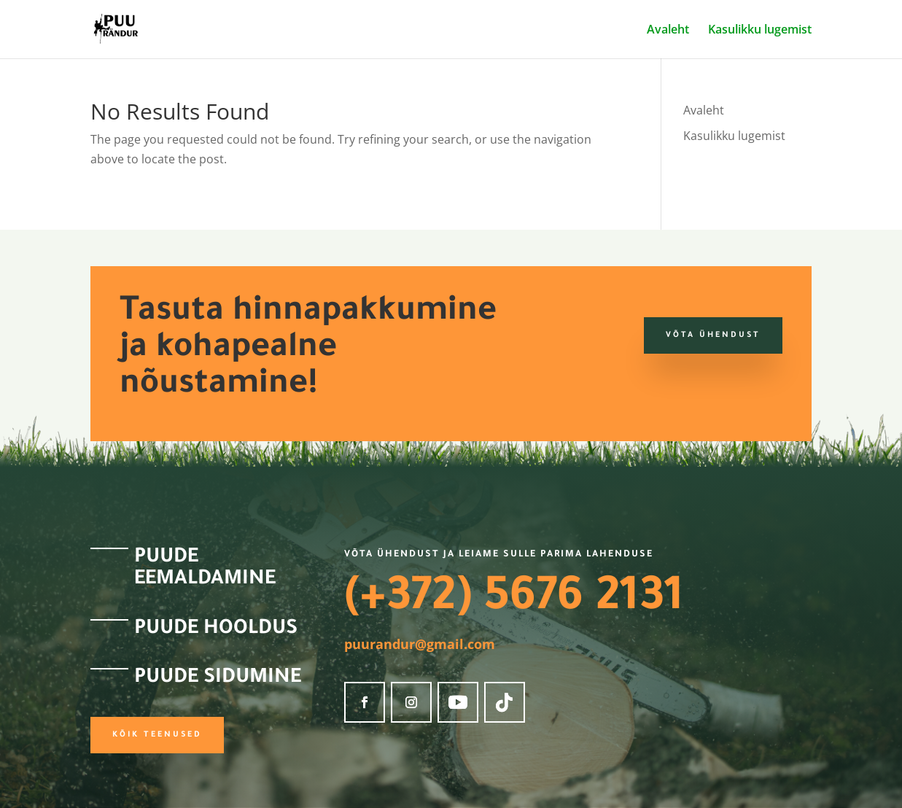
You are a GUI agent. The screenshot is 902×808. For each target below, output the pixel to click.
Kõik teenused (157, 735)
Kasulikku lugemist (760, 30)
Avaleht (668, 30)
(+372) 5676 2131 (513, 600)
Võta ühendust (713, 335)
